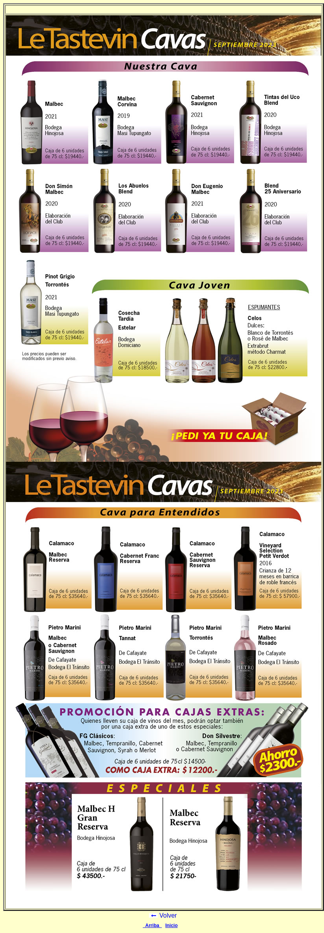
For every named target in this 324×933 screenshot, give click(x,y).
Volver (163, 915)
